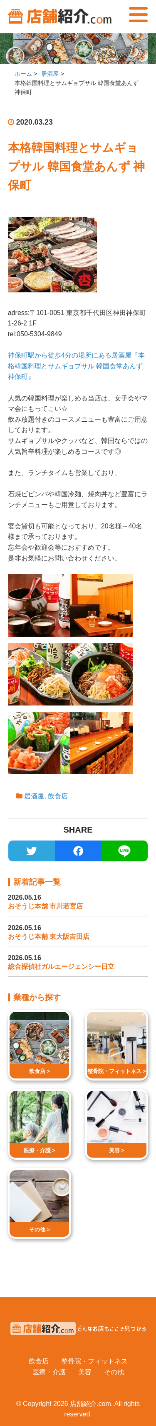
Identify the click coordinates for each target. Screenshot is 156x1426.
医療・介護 (49, 1372)
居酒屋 (34, 796)
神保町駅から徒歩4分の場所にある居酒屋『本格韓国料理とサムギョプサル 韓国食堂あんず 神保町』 (76, 366)
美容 (85, 1372)
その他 (114, 1372)
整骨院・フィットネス (94, 1361)
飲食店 (58, 796)
